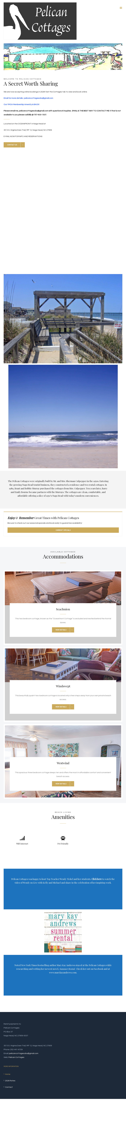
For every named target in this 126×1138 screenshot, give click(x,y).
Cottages (57, 92)
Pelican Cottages (16, 1057)
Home (7, 1074)
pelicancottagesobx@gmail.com (23, 1053)
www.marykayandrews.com (62, 972)
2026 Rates (10, 1081)
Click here (96, 879)
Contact (9, 1087)
